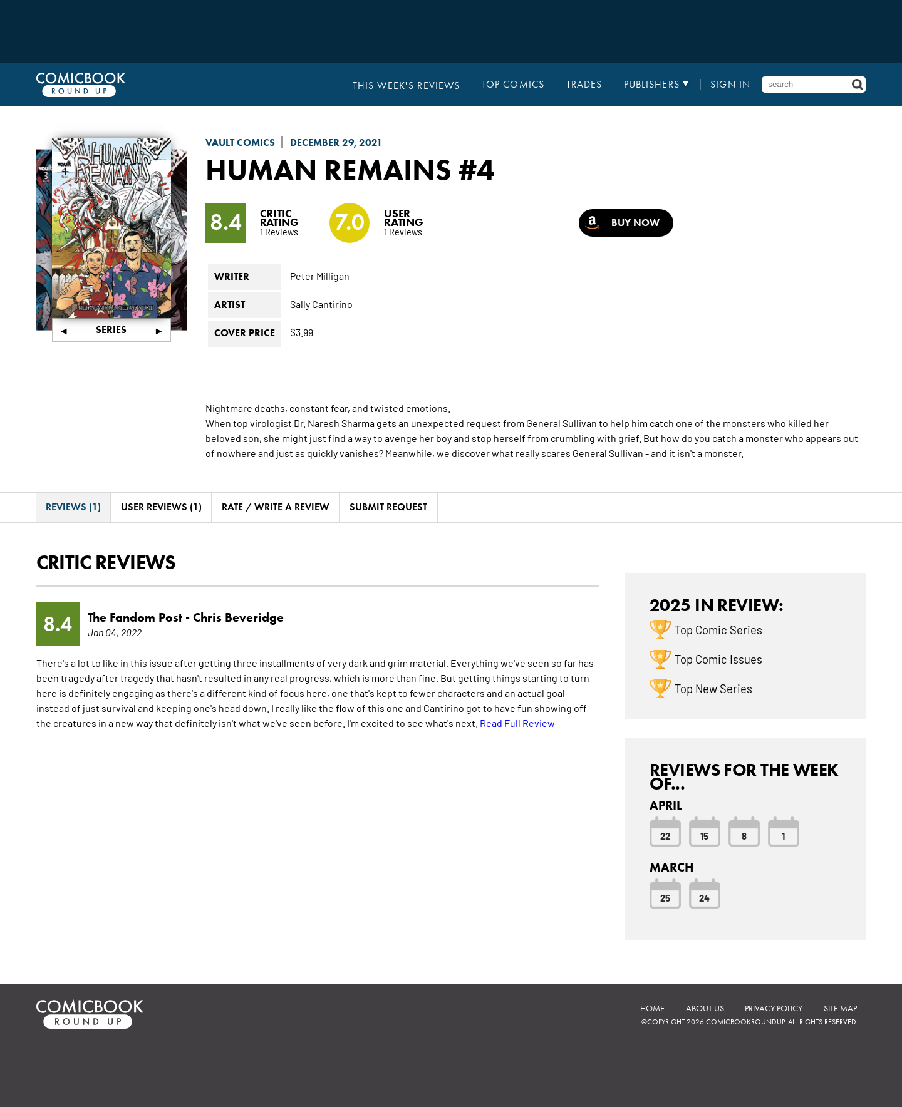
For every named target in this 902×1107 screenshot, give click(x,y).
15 (704, 835)
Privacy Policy (773, 1007)
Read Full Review (517, 722)
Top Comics (513, 85)
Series (111, 330)
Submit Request (388, 507)
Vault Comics (240, 142)
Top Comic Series (718, 629)
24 (704, 897)
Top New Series (713, 688)
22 (665, 835)
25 (665, 897)
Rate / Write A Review (275, 507)
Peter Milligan (320, 275)
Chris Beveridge (238, 617)
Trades (585, 85)
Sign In (730, 85)
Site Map (839, 1007)
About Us (704, 1007)
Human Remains (331, 169)
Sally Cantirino (321, 303)
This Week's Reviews (408, 85)
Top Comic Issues (718, 658)
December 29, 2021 (336, 142)
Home (651, 1007)
